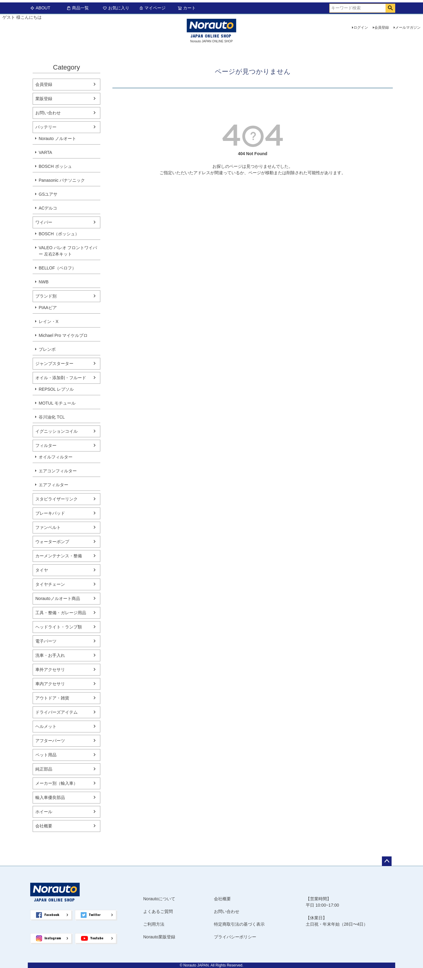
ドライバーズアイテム (56, 712)
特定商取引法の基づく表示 (239, 924)
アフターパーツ (50, 740)
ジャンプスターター (54, 363)
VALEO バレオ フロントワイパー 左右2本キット (68, 250)
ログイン (361, 27)
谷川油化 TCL (52, 417)
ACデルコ (48, 208)
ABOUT (40, 7)
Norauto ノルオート (57, 138)
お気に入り (116, 7)
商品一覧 (77, 7)
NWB (44, 281)
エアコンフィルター (58, 470)
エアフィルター (53, 484)
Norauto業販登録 (159, 936)
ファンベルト (48, 527)
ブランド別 (46, 296)
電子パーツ (46, 641)
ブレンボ (47, 349)
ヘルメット (46, 726)
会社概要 (43, 825)
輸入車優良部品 (50, 797)
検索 (390, 8)
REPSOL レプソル (56, 389)
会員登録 (381, 27)
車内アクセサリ (50, 683)
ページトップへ (387, 861)
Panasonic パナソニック (62, 180)
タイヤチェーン (50, 584)
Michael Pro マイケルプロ (63, 335)
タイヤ (41, 570)
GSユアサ (48, 194)
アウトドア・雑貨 (52, 698)
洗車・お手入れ (50, 655)
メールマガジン (408, 27)
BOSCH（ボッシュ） (59, 233)
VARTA (45, 152)
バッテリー (46, 127)
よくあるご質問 (158, 911)
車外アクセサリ (50, 669)
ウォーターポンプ (52, 541)
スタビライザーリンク (56, 499)
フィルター (46, 445)
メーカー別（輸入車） (56, 783)
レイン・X (48, 321)
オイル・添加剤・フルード (60, 377)
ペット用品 (46, 754)
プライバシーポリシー (235, 936)
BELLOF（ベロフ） (57, 268)
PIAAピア (48, 307)
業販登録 (43, 98)
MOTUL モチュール (57, 403)
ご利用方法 (153, 924)
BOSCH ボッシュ (55, 166)
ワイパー (43, 222)
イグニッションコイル (56, 431)
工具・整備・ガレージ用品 (60, 612)
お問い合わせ (48, 112)
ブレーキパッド (50, 513)
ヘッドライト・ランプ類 (58, 626)
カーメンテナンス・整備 (58, 555)
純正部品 (43, 769)
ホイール (43, 811)
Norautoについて (159, 898)
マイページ (152, 7)
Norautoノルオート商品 (57, 598)
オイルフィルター (56, 457)
